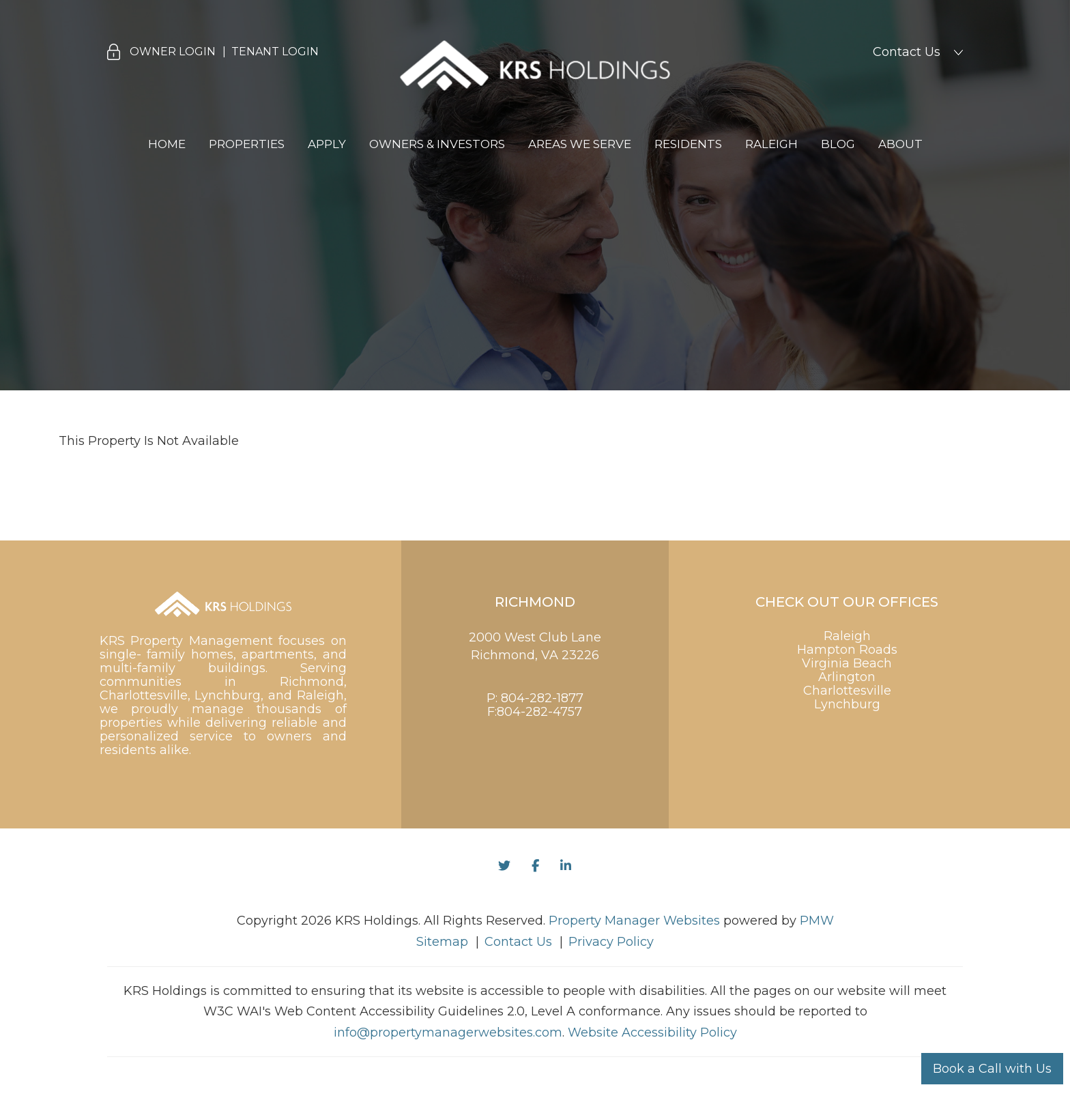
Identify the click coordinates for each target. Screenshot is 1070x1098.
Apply (327, 144)
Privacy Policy (611, 941)
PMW (817, 920)
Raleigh (771, 144)
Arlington (847, 676)
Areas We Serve (579, 144)
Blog (838, 144)
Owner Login (173, 51)
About (900, 144)
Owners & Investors (437, 144)
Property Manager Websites (634, 920)
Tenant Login (275, 51)
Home (167, 144)
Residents (688, 144)
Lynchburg (847, 704)
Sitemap (442, 941)
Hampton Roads (847, 649)
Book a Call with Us (992, 1068)
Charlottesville (847, 690)
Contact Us (906, 51)
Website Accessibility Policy (652, 1032)
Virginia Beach (847, 663)
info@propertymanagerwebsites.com (448, 1032)
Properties (247, 144)
